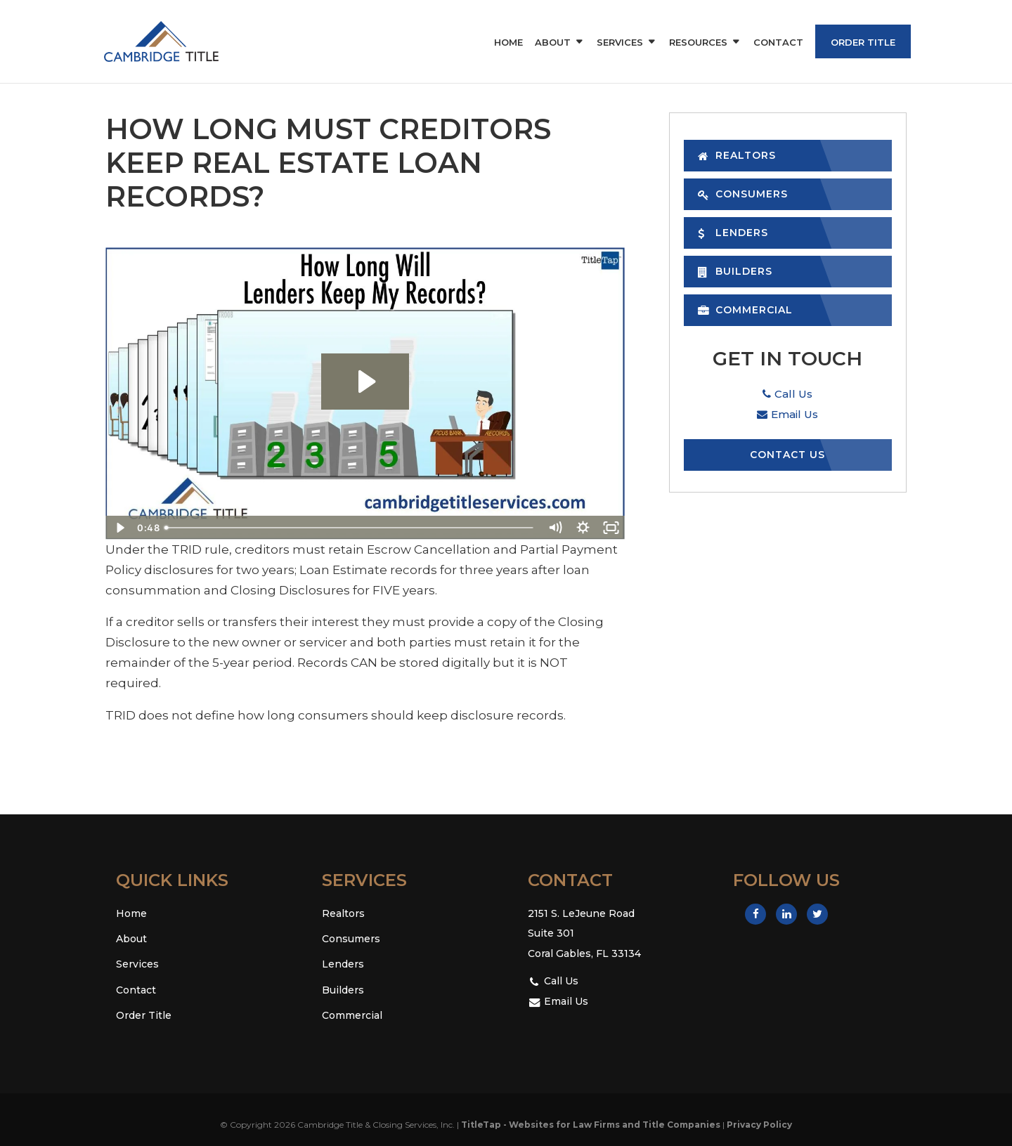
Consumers (743, 194)
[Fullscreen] (611, 528)
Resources (698, 42)
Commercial (745, 310)
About (553, 42)
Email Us (787, 414)
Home (508, 42)
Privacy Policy (759, 1124)
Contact (778, 42)
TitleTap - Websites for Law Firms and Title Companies (590, 1124)
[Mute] (554, 528)
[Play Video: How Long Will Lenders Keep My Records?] (365, 381)
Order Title (863, 42)
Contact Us (787, 454)
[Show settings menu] (583, 528)
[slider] (349, 528)
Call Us (787, 394)
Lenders (733, 232)
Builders (735, 271)
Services (620, 42)
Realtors (737, 155)
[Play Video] (119, 528)
